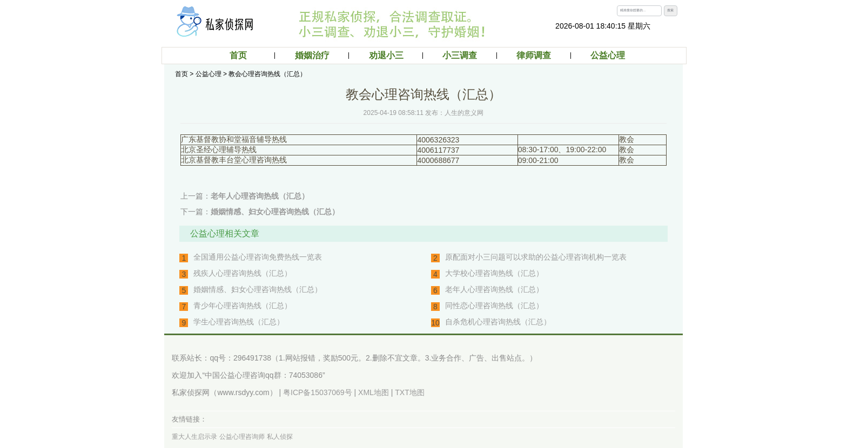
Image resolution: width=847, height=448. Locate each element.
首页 (238, 55)
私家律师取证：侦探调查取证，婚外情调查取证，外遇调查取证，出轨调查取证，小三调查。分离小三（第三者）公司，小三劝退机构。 (410, 24)
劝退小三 (386, 55)
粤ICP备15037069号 (317, 392)
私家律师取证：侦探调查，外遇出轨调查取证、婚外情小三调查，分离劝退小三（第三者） (219, 21)
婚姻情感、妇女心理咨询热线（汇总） (275, 211)
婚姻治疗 (312, 55)
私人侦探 (280, 436)
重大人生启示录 (194, 436)
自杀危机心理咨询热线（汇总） (498, 321)
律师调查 (533, 55)
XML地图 (373, 392)
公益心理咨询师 (242, 436)
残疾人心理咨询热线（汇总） (242, 273)
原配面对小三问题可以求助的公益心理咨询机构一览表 (536, 257)
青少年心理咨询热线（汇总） (242, 305)
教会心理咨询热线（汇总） (267, 74)
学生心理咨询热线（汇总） (238, 321)
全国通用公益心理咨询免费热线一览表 (257, 257)
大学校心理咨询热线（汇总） (494, 273)
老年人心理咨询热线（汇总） (260, 196)
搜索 (670, 10)
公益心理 (607, 55)
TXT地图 (409, 392)
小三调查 (459, 55)
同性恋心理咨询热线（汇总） (494, 305)
